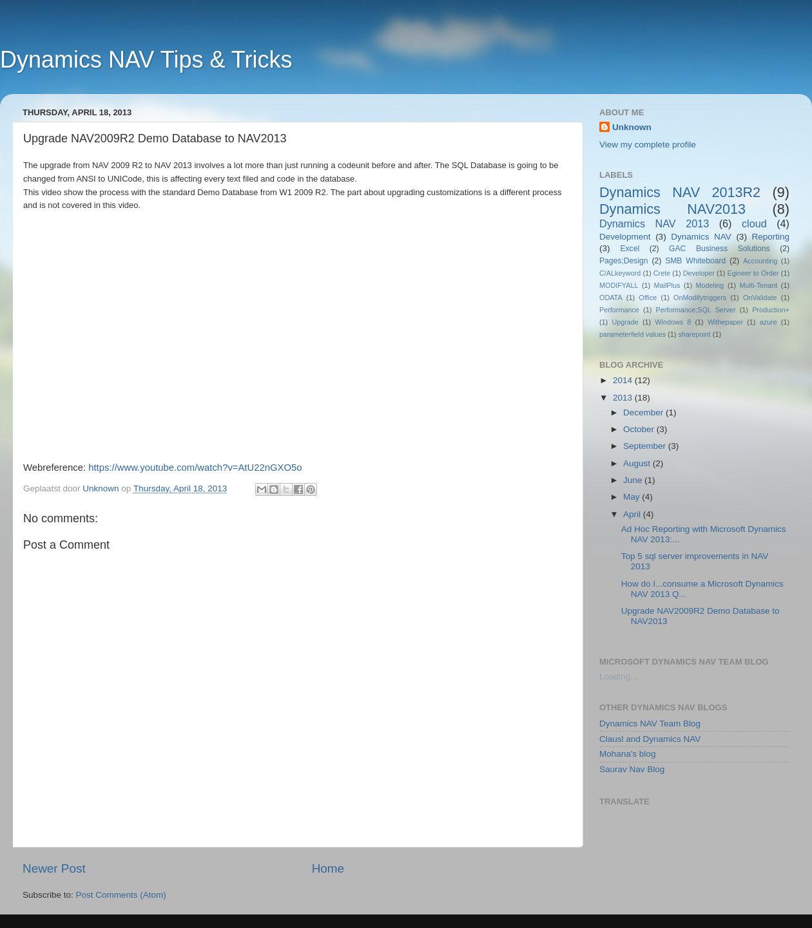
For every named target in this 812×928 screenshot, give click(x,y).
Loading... (618, 676)
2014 (624, 380)
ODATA (611, 297)
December (644, 412)
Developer (699, 273)
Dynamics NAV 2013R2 (679, 192)
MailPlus (667, 285)
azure (768, 322)
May (632, 497)
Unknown (632, 127)
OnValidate (760, 297)
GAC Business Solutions (719, 248)
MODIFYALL (618, 285)
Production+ (770, 310)
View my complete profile (647, 144)
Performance (619, 310)
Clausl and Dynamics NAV (650, 739)
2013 (624, 397)
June (633, 480)
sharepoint (694, 334)
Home (328, 868)
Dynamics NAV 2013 (654, 223)
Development (625, 236)
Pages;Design (623, 260)
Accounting (760, 261)
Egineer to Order (752, 273)
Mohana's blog (627, 754)
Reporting (770, 236)
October (640, 429)
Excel (629, 248)
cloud (754, 223)
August (638, 463)
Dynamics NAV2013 (672, 209)
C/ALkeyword (620, 273)
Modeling (710, 285)
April (633, 514)
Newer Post (54, 868)
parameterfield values (632, 334)
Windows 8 (673, 322)
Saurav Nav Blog (631, 769)
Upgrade (625, 322)
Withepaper (725, 322)
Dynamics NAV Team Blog (650, 723)
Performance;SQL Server (695, 310)
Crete (661, 273)
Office (648, 297)
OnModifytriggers (699, 297)
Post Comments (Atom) (121, 895)
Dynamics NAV (701, 236)
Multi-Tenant (759, 285)
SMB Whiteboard (695, 260)
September (645, 446)
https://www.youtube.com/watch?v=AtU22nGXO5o (195, 467)
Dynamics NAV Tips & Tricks (146, 59)
